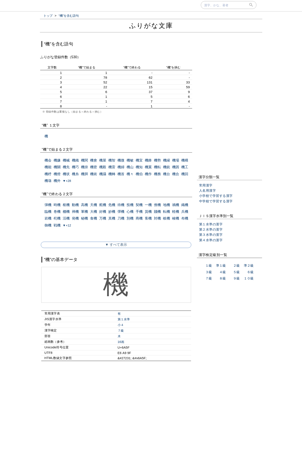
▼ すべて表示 (116, 244)
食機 (93, 218)
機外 (57, 181)
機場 (175, 160)
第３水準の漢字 (211, 234)
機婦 (120, 167)
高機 (84, 205)
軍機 (84, 211)
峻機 (175, 218)
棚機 (66, 211)
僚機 (157, 205)
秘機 (84, 218)
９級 (236, 278)
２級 (236, 265)
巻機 (57, 211)
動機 (75, 205)
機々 (130, 174)
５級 (236, 272)
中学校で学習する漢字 (216, 201)
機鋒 (148, 160)
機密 (93, 167)
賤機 (157, 211)
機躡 (102, 174)
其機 (111, 218)
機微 (120, 160)
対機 (157, 218)
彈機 (120, 211)
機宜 (139, 160)
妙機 (111, 211)
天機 (93, 205)
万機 (102, 218)
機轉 (111, 174)
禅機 (75, 211)
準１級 (221, 265)
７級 (121, 330)
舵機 (102, 205)
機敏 (130, 160)
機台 (166, 174)
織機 (184, 205)
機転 (157, 167)
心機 (130, 211)
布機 (184, 218)
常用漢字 (206, 185)
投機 (130, 205)
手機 (139, 211)
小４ (121, 325)
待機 (120, 205)
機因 (175, 167)
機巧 (75, 167)
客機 (148, 218)
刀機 (120, 218)
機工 (184, 167)
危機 (111, 205)
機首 (120, 174)
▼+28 (67, 181)
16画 (121, 342)
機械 (66, 160)
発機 (75, 218)
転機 (166, 211)
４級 (222, 272)
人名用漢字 (207, 190)
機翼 (148, 167)
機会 (48, 160)
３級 (208, 272)
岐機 (166, 218)
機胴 (84, 174)
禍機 (175, 205)
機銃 (166, 167)
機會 (93, 160)
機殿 (102, 167)
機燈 (57, 174)
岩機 (48, 218)
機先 (66, 167)
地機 (166, 205)
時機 (57, 205)
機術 (93, 174)
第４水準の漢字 (211, 240)
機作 (148, 174)
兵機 (184, 211)
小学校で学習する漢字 (216, 196)
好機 (102, 211)
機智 (111, 160)
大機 (93, 211)
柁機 (57, 218)
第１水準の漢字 (211, 224)
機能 (48, 167)
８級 (222, 278)
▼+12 (67, 225)
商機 (139, 218)
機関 (84, 160)
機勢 (157, 160)
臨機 (48, 211)
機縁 (166, 160)
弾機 (48, 205)
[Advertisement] (116, 401)
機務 (157, 174)
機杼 (48, 174)
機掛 (84, 167)
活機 (66, 218)
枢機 (66, 205)
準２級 (249, 265)
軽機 (175, 211)
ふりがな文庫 (151, 25)
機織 (75, 160)
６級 (250, 272)
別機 (130, 218)
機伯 (139, 174)
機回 (184, 174)
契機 (139, 205)
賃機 (148, 211)
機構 (184, 160)
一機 (148, 205)
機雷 (111, 167)
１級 (208, 265)
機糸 (75, 174)
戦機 (57, 225)
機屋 (102, 160)
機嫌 (57, 160)
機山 (130, 167)
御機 (48, 225)
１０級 (249, 278)
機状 (66, 174)
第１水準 (124, 319)
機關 (57, 167)
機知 (139, 167)
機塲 (48, 181)
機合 (175, 174)
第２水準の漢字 (211, 229)
